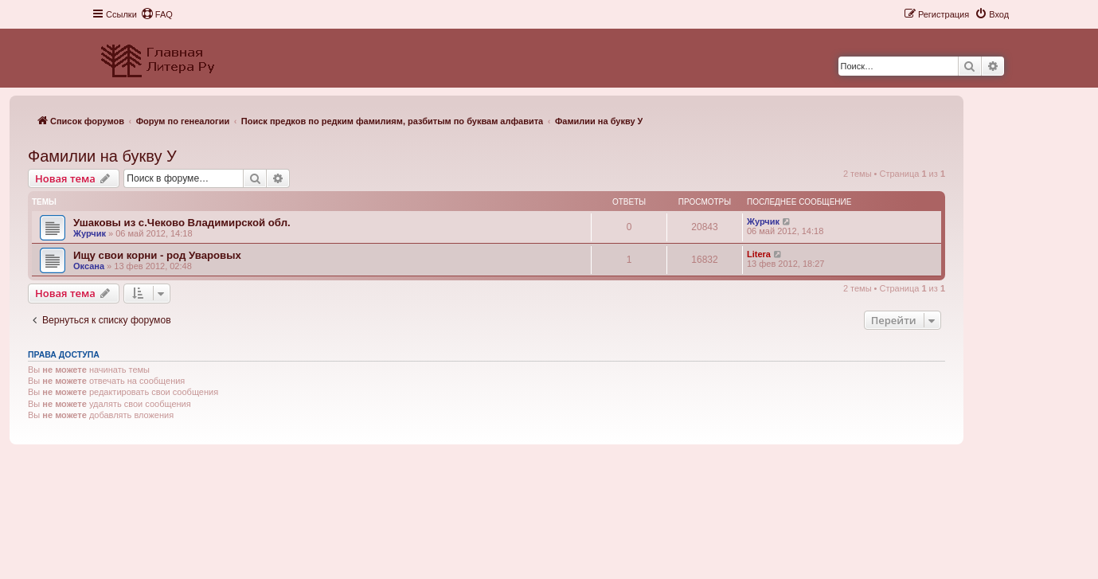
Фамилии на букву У (102, 156)
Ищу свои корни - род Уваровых (157, 255)
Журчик (89, 233)
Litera (759, 254)
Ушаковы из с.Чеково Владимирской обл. (182, 223)
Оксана (88, 266)
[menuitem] (157, 14)
